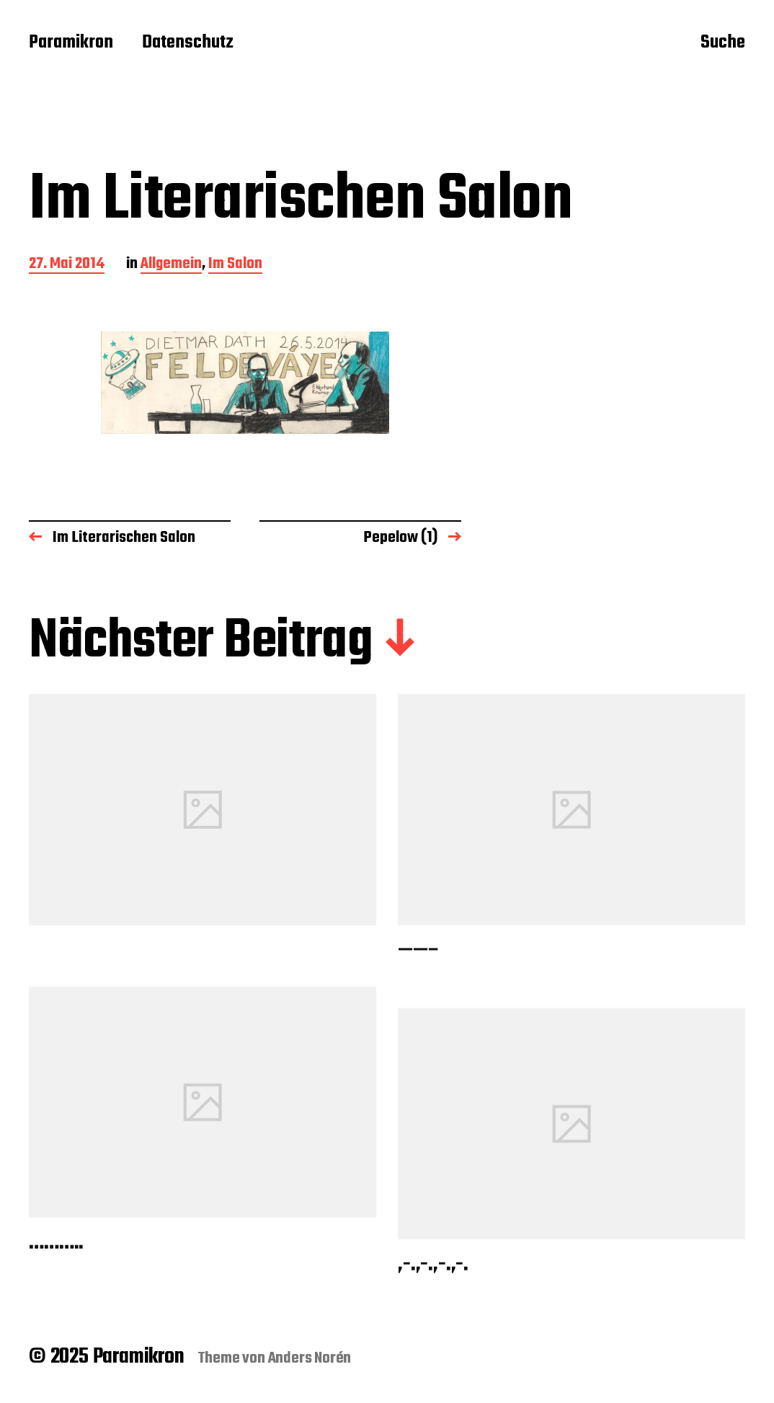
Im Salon (235, 265)
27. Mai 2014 (66, 265)
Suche (722, 44)
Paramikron (71, 43)
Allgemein (171, 265)
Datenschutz (187, 43)
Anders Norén (310, 1358)
